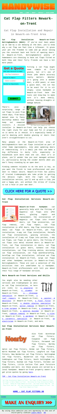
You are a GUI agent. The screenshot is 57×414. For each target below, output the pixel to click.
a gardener (28, 316)
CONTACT (41, 13)
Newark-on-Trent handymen (33, 207)
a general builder (29, 311)
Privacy (53, 397)
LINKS (27, 13)
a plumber (27, 291)
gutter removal (27, 306)
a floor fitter (43, 301)
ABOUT (34, 13)
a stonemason (45, 308)
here (31, 372)
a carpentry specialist (14, 319)
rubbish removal (17, 314)
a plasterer (27, 288)
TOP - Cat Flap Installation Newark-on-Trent (24, 376)
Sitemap (3, 397)
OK (45, 413)
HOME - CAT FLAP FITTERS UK (28, 391)
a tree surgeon (9, 308)
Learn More (36, 413)
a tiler (51, 314)
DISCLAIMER (50, 13)
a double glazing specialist (35, 303)
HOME (21, 13)
